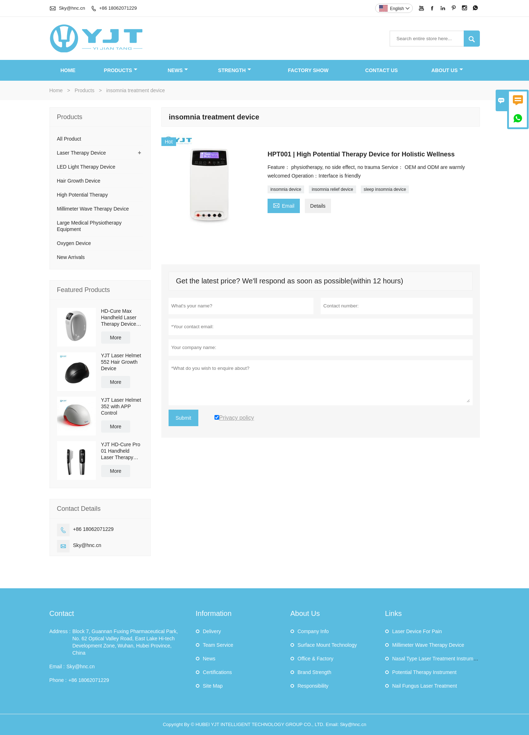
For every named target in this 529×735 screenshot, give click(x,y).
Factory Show (308, 70)
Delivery (212, 631)
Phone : (58, 680)
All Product (69, 139)
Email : (57, 666)
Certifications (217, 672)
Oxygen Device (74, 243)
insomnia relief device (332, 189)
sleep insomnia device (385, 189)
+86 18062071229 (118, 8)
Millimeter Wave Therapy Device (93, 209)
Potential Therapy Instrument (424, 672)
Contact (61, 613)
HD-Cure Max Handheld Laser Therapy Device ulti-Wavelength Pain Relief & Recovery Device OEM (120, 317)
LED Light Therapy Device (86, 167)
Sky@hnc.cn (72, 8)
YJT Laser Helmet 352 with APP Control (121, 406)
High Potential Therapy (82, 195)
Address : (60, 631)
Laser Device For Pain (417, 631)
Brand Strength (314, 672)
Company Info (313, 631)
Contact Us (381, 70)
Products (121, 70)
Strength (234, 70)
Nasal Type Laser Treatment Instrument (436, 658)
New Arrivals (71, 257)
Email (283, 205)
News (177, 70)
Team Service (218, 645)
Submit (184, 418)
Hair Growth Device (78, 181)
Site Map (213, 686)
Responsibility (313, 686)
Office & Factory (316, 658)
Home (67, 70)
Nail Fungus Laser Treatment (424, 686)
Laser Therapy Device (81, 153)
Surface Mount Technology (327, 645)
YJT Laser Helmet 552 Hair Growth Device (121, 362)
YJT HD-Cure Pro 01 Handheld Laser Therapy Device (120, 451)
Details (318, 206)
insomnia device (285, 189)
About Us (447, 70)
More (116, 337)
